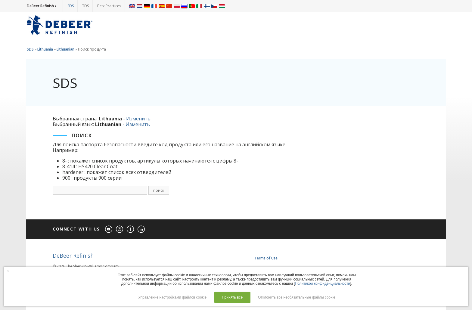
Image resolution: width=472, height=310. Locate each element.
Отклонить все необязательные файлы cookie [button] (296, 297)
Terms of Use (266, 258)
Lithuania (45, 49)
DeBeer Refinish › (41, 5)
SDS (70, 5)
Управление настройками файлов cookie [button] (172, 297)
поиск (158, 190)
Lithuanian (65, 49)
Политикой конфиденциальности (322, 283)
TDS (85, 5)
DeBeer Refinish (73, 255)
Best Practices (109, 5)
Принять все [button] (232, 297)
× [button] (8, 271)
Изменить (138, 118)
